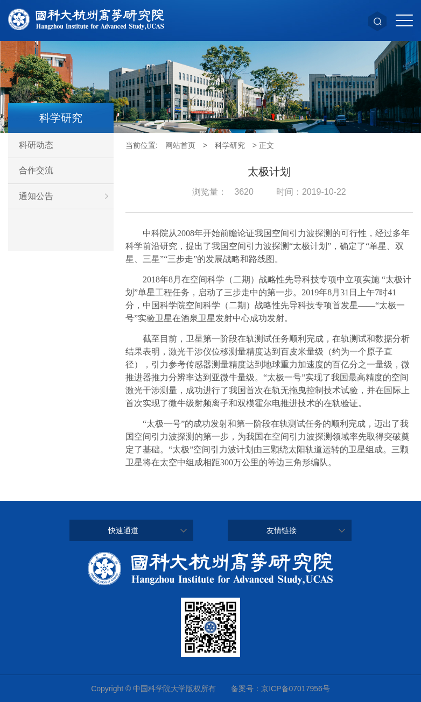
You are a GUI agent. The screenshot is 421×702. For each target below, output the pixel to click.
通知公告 (66, 196)
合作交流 (36, 170)
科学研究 (230, 145)
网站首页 (180, 145)
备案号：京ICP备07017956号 (280, 688)
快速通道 (123, 530)
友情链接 (281, 530)
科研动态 (36, 145)
